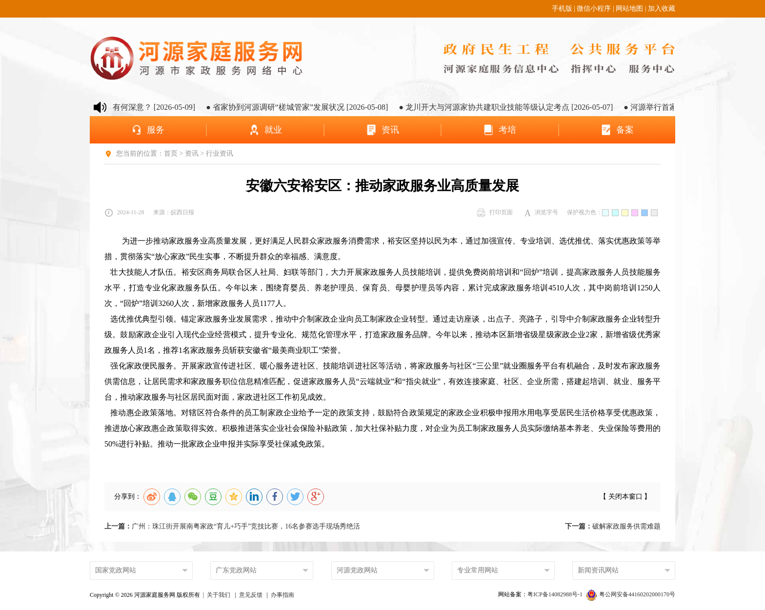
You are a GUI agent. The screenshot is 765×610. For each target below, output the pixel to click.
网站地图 (629, 8)
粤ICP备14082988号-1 (555, 594)
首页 (171, 153)
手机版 (562, 8)
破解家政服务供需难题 (613, 526)
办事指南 (282, 594)
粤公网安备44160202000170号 (630, 594)
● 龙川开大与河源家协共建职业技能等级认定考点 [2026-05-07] (524, 107)
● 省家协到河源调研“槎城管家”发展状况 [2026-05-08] (315, 107)
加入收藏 (661, 8)
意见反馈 (250, 594)
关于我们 (218, 594)
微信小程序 (594, 8)
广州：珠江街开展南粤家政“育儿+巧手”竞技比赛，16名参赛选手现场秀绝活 (232, 526)
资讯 (192, 153)
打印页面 (495, 212)
